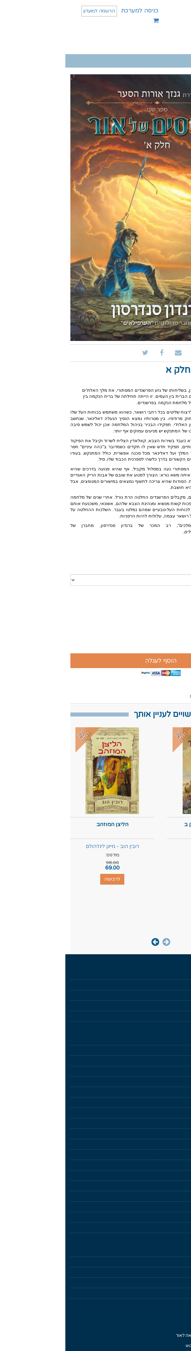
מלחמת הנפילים (172, 1154)
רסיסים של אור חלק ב (144, 824)
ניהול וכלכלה (175, 1102)
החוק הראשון (174, 1175)
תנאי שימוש (176, 1251)
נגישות (180, 1282)
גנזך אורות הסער (171, 1144)
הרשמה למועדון (34, 11)
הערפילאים (176, 1165)
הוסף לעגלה (95, 660)
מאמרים (179, 1016)
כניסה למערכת (74, 10)
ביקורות (131, 696)
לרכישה (144, 879)
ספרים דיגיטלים (172, 1040)
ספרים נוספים (162, 696)
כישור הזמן (176, 1186)
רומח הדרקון (175, 1217)
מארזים (179, 1060)
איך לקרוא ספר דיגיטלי (166, 1262)
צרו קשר (178, 1293)
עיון (183, 1092)
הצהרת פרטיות (172, 1272)
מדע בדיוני (177, 1081)
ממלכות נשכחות (171, 1227)
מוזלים (180, 1050)
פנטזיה (180, 1071)
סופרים (180, 1005)
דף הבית (178, 974)
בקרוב (180, 995)
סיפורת (179, 1113)
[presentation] (101, 942)
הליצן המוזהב (47, 824)
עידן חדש (178, 1133)
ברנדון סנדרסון (161, 381)
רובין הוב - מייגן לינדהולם (47, 846)
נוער (182, 1123)
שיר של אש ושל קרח (168, 1206)
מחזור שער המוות (170, 1196)
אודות (181, 984)
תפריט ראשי (163, 44)
